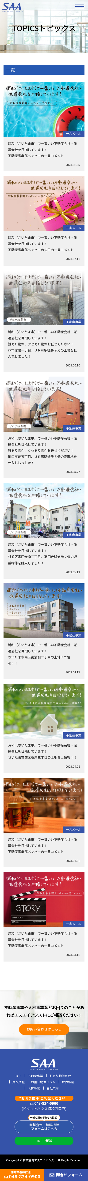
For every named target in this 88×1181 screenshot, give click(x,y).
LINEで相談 (44, 1140)
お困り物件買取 (60, 1076)
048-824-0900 (44, 1103)
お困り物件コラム (43, 1082)
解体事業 (68, 1082)
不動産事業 (73, 322)
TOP (18, 1076)
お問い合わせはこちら (44, 1028)
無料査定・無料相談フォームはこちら (44, 1126)
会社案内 (52, 1088)
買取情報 (18, 1082)
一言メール (73, 133)
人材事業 (34, 1088)
